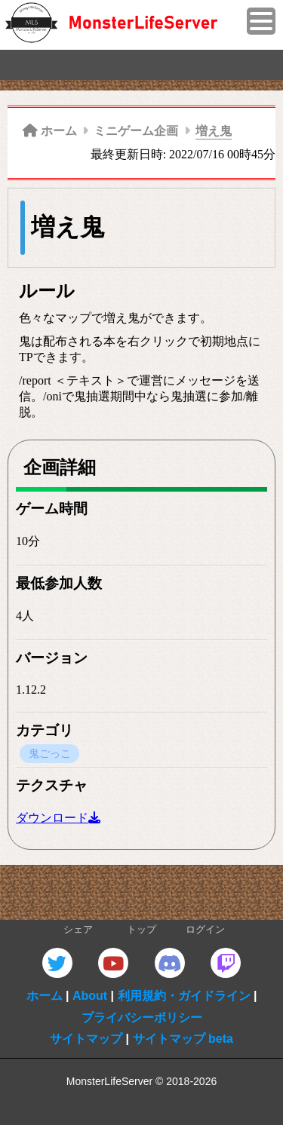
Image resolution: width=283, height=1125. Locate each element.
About (89, 995)
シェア (78, 929)
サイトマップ (86, 1038)
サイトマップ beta (183, 1038)
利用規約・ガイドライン (184, 995)
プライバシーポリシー (142, 1017)
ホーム (44, 995)
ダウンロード (52, 817)
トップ (141, 929)
